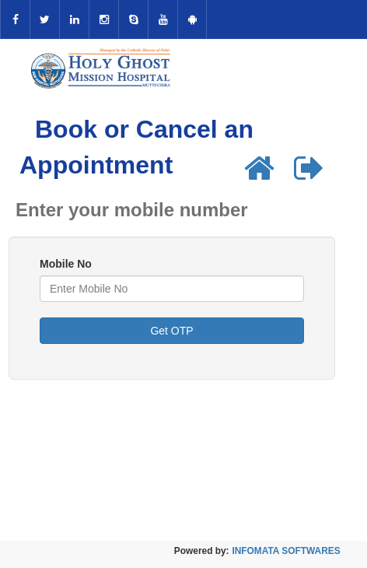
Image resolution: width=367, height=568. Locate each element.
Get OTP (171, 330)
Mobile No (66, 264)
